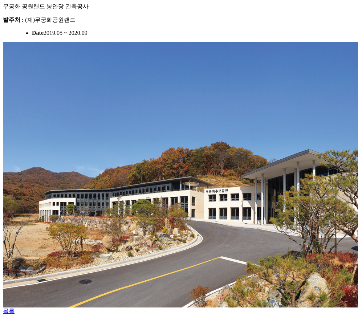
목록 (9, 311)
